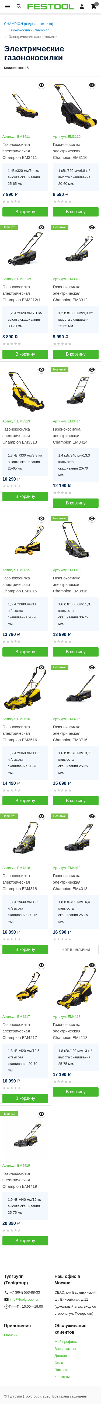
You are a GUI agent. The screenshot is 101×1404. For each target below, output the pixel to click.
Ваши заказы (65, 1349)
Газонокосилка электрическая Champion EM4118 (70, 1031)
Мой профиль (66, 1342)
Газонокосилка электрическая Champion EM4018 (70, 882)
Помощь (61, 1370)
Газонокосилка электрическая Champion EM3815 (19, 584)
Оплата (61, 1363)
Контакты (62, 1377)
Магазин (11, 1335)
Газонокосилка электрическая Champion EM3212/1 (21, 293)
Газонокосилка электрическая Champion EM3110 (70, 151)
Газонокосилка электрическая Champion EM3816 (70, 584)
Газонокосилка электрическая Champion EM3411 (19, 151)
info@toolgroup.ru (24, 1299)
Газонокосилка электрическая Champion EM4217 (19, 1031)
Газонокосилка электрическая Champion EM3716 (70, 733)
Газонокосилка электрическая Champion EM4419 (19, 1180)
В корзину (25, 211)
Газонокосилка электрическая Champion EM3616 (19, 733)
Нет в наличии (75, 949)
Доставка (62, 1356)
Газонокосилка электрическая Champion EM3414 (70, 435)
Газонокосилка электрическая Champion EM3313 (19, 435)
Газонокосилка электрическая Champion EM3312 (70, 293)
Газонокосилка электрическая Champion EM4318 (19, 882)
